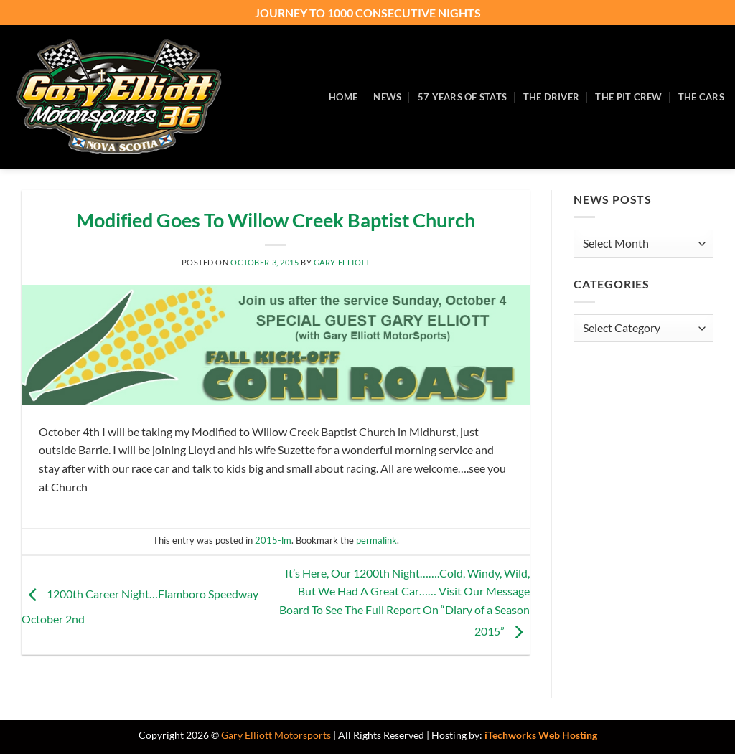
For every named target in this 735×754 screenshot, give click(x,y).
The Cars (701, 97)
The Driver (551, 97)
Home (343, 97)
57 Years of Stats (462, 97)
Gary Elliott (342, 262)
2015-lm (273, 540)
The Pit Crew (628, 97)
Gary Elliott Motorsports (276, 735)
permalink (376, 540)
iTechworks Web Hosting (540, 735)
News (387, 97)
